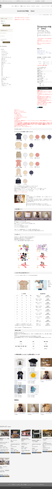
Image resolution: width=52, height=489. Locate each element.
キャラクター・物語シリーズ (45, 52)
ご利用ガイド (14, 484)
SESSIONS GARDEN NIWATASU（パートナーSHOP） (25, 439)
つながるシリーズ (4, 55)
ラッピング (3, 50)
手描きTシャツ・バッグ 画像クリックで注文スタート (6, 85)
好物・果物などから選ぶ (5, 83)
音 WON (38, 49)
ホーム (9, 484)
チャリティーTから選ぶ (5, 53)
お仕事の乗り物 (4, 79)
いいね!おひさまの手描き (31, 380)
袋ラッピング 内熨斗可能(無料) (45, 380)
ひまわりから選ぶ (4, 60)
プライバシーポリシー (31, 484)
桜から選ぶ (3, 59)
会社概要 (24, 484)
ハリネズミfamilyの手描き (18, 367)
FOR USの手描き (17, 394)
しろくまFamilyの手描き (31, 367)
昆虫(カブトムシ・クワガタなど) (6, 63)
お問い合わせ (41, 484)
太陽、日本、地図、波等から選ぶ (6, 57)
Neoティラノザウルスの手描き (32, 394)
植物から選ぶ (3, 58)
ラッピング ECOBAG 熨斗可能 (33, 413)
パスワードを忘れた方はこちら (4, 39)
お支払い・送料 (19, 484)
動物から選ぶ (43, 50)
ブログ (37, 484)
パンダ (3, 66)
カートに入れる (44, 88)
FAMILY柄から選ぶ (4, 54)
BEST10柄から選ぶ (4, 51)
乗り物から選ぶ (4, 78)
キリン (3, 65)
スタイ (41, 367)
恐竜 (2, 64)
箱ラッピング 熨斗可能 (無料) (45, 413)
